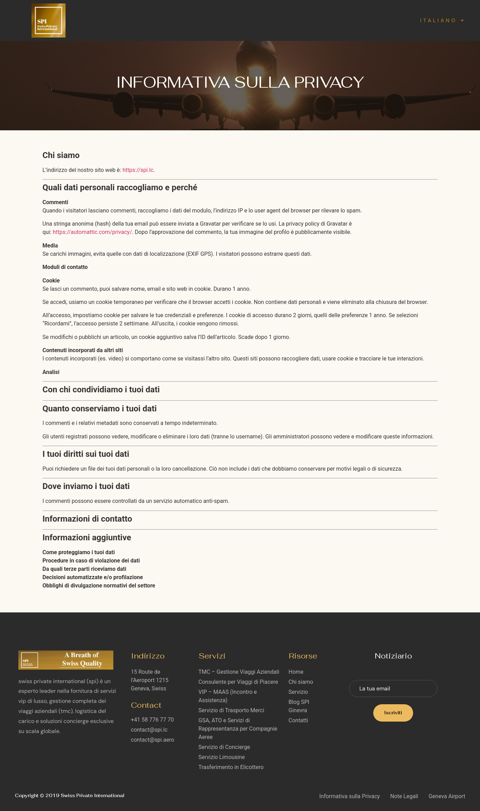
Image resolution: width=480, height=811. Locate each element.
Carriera (320, 20)
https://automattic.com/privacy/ (92, 232)
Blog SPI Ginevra (271, 20)
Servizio (217, 20)
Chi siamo (171, 20)
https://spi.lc (137, 170)
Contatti (358, 20)
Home (133, 20)
